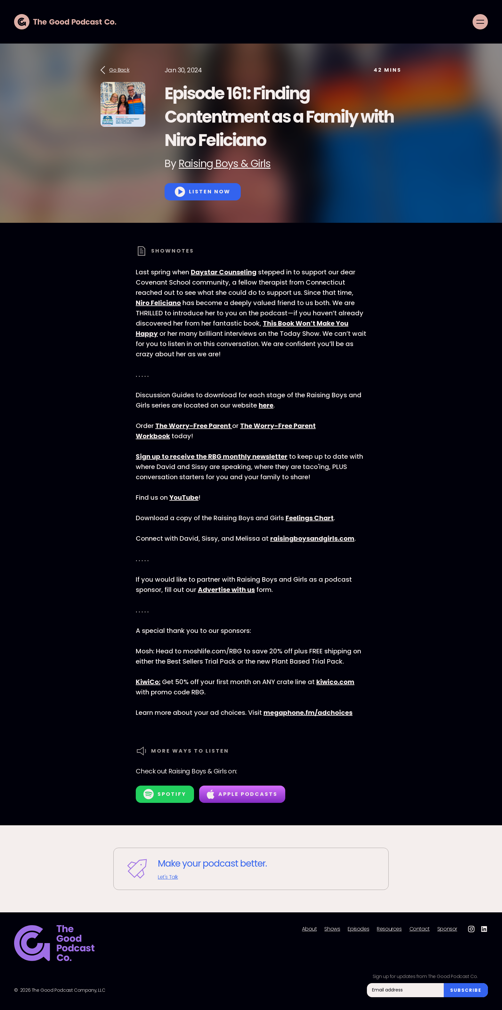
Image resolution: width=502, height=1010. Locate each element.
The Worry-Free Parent (193, 425)
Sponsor (447, 929)
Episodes (358, 929)
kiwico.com (335, 681)
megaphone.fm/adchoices (307, 712)
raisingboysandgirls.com (312, 538)
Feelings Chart (310, 517)
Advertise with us (226, 589)
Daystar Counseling (223, 272)
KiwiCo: (148, 681)
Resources (389, 929)
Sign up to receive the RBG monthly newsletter (211, 456)
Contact (419, 929)
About (309, 929)
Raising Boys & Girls (225, 163)
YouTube (183, 497)
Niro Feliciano (158, 302)
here (266, 405)
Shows (332, 929)
